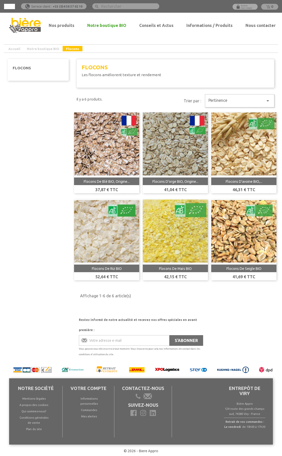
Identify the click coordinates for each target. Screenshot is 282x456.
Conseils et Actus (156, 25)
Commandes (89, 410)
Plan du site (34, 429)
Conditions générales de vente (34, 420)
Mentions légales (34, 398)
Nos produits (61, 25)
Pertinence (239, 101)
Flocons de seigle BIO (243, 269)
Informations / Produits (209, 25)
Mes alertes (89, 416)
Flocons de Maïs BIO (175, 269)
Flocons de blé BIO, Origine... (107, 182)
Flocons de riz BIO (107, 269)
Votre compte (88, 388)
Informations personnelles (89, 401)
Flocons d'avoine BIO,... (244, 182)
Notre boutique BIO (106, 25)
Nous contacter (260, 25)
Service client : (56, 6)
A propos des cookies (34, 404)
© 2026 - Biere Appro (141, 451)
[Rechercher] (125, 6)
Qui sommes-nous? (34, 411)
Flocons (22, 68)
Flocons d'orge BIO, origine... (175, 182)
